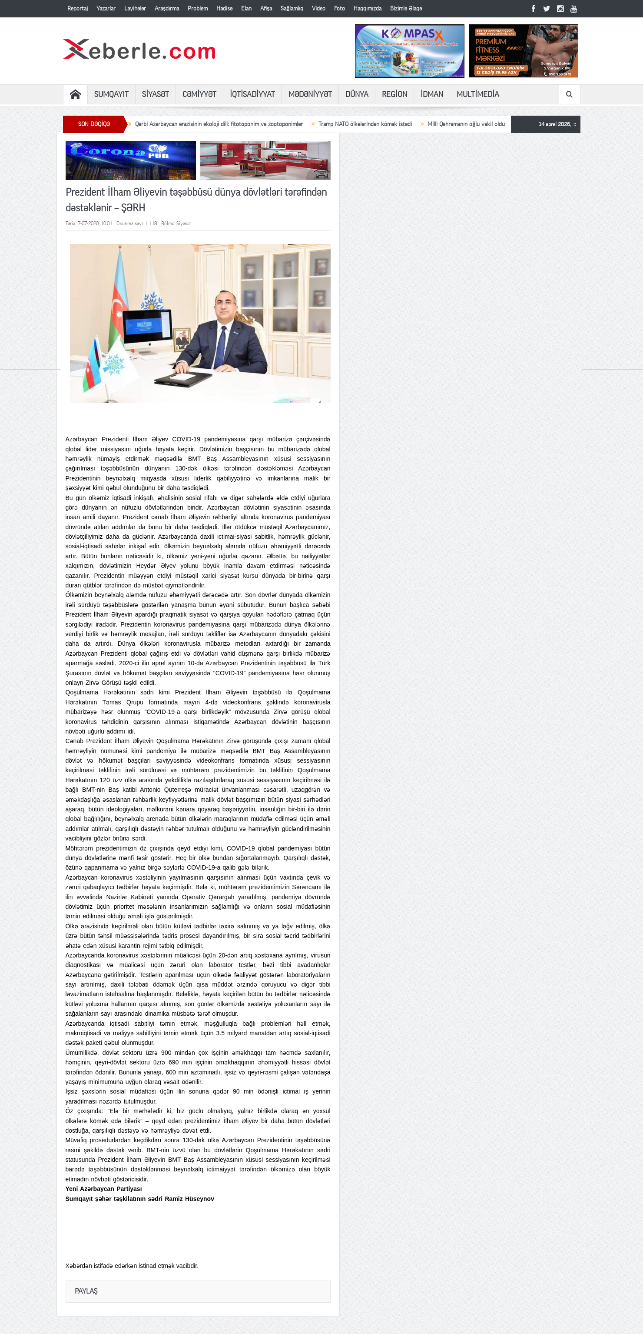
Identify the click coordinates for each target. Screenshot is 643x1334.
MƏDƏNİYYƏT (310, 94)
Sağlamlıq (292, 9)
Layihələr (135, 9)
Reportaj (77, 9)
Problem (198, 9)
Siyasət (183, 223)
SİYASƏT (155, 94)
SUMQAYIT (111, 94)
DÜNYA (356, 94)
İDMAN (432, 94)
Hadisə (224, 9)
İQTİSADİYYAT (252, 94)
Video (318, 9)
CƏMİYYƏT (199, 94)
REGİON (394, 94)
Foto (339, 9)
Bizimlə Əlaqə (406, 9)
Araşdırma (167, 9)
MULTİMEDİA (478, 94)
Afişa (266, 9)
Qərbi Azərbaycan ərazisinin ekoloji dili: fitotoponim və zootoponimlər (219, 124)
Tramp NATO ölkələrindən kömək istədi (365, 124)
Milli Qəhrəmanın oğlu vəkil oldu (466, 124)
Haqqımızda (367, 9)
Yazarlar (106, 9)
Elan (246, 9)
